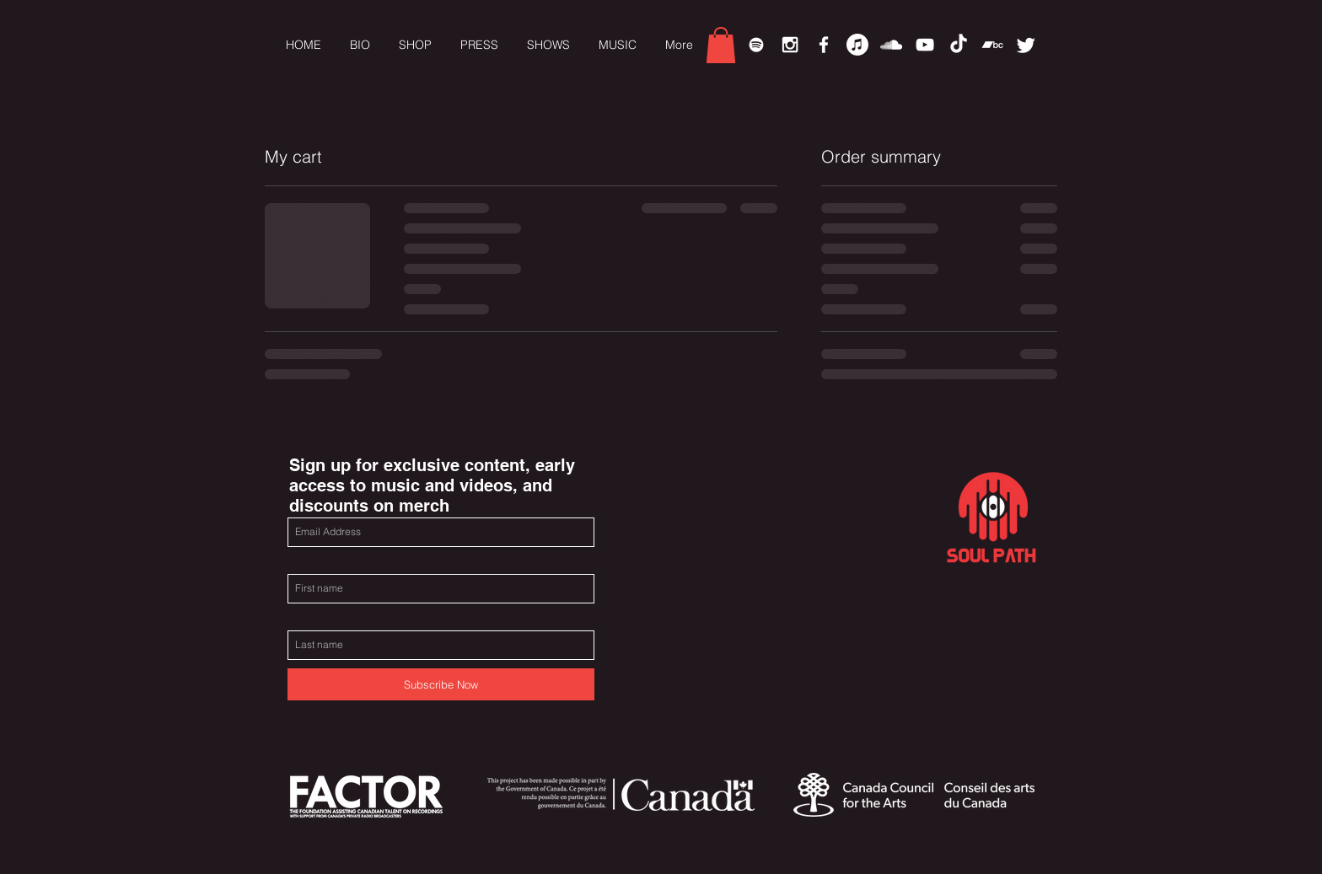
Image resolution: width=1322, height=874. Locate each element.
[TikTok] (959, 45)
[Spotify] (756, 45)
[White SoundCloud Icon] (891, 45)
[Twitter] (1026, 45)
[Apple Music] (857, 45)
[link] (721, 45)
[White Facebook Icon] (824, 45)
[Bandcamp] (992, 45)
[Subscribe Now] (441, 684)
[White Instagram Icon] (790, 45)
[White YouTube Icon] (925, 45)
